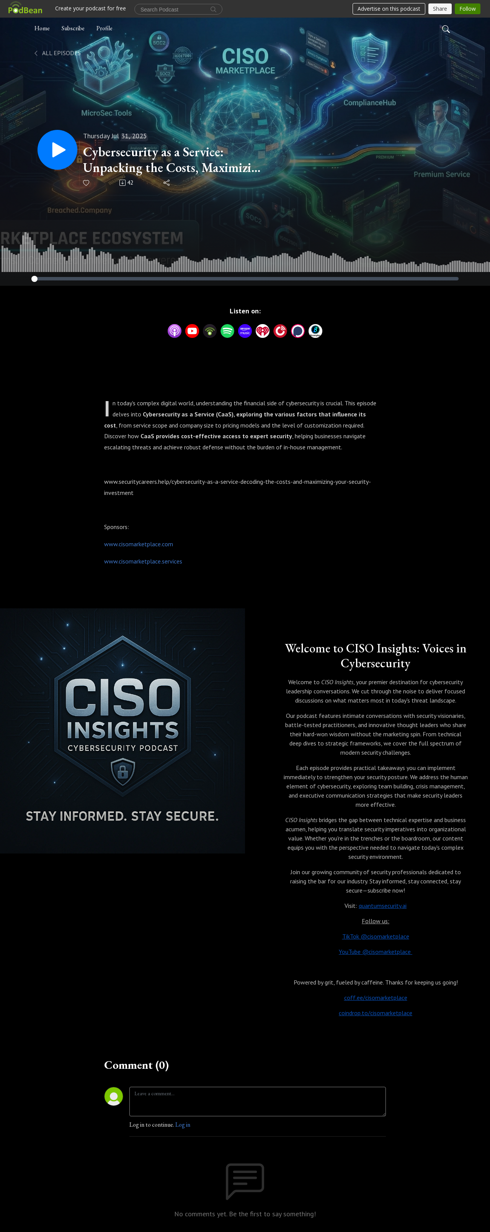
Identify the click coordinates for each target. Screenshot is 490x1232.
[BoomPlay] (315, 330)
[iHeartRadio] (263, 330)
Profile (104, 28)
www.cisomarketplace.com (138, 544)
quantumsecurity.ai (383, 905)
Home (42, 28)
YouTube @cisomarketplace (375, 951)
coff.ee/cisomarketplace (375, 997)
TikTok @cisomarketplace (375, 936)
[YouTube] (192, 331)
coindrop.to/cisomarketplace (375, 1013)
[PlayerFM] (280, 330)
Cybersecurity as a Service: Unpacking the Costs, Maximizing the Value (174, 159)
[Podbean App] (210, 330)
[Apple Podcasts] (174, 330)
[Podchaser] (298, 330)
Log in (182, 1125)
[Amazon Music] (245, 330)
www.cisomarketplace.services (143, 561)
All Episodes (57, 53)
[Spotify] (227, 330)
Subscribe (73, 28)
